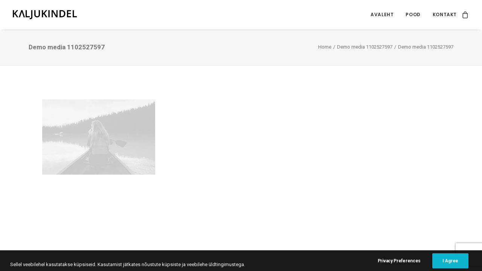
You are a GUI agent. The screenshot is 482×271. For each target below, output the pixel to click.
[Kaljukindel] (45, 14)
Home (324, 47)
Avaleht (382, 14)
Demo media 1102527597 (364, 47)
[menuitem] (382, 14)
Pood (413, 14)
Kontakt (445, 14)
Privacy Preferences (399, 264)
